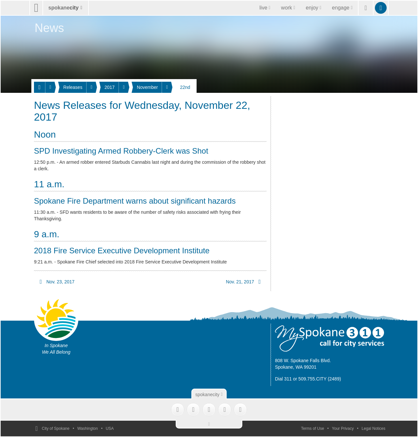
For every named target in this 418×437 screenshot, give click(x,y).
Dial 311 (283, 378)
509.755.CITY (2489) (319, 378)
